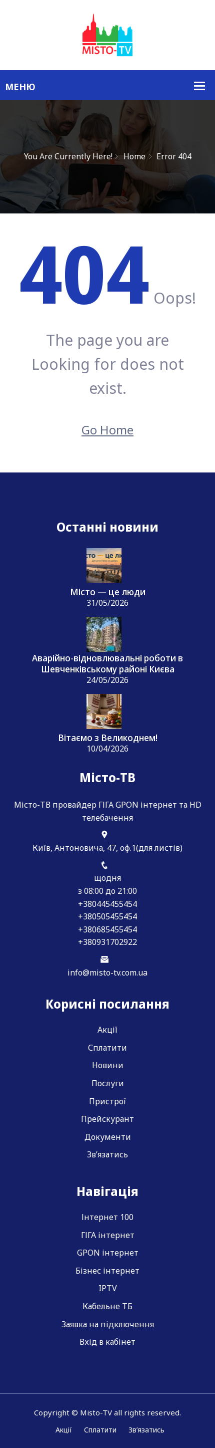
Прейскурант (107, 1118)
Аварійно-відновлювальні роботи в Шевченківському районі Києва (107, 663)
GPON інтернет (107, 1252)
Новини (108, 1065)
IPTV (107, 1288)
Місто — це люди (108, 592)
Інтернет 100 (108, 1217)
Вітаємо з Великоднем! (108, 738)
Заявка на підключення (108, 1324)
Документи (107, 1136)
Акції (108, 1029)
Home (135, 156)
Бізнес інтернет (108, 1270)
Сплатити (107, 1047)
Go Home (108, 429)
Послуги (108, 1083)
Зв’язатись (107, 1154)
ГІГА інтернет (107, 1235)
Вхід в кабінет (108, 1341)
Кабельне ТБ (107, 1306)
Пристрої (107, 1101)
